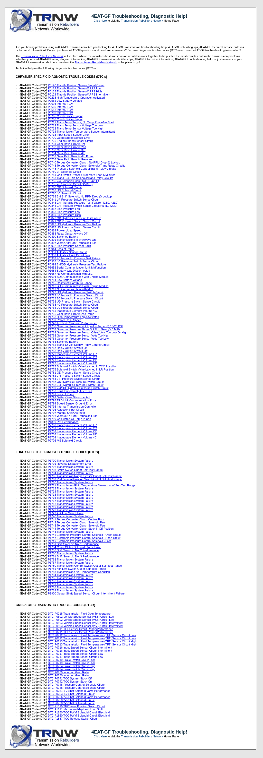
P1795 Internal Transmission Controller (72, 406)
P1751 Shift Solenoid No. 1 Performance (73, 544)
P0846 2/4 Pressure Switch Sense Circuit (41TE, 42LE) (82, 205)
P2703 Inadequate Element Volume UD (72, 434)
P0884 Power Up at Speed (64, 230)
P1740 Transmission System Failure (70, 516)
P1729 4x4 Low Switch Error (65, 513)
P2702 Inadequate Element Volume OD (72, 431)
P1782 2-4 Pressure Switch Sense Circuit (74, 375)
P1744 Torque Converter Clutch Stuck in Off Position (81, 528)
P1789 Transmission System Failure (70, 590)
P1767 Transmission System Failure (70, 562)
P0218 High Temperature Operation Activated (76, 97)
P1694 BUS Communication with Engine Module (78, 276)
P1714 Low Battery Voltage (65, 279)
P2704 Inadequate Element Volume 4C (72, 437)
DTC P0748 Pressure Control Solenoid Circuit (76, 684)
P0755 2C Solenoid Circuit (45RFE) (70, 184)
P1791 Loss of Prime (61, 394)
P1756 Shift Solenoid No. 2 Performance (73, 550)
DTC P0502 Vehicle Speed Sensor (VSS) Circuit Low (81, 616)
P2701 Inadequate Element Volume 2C (72, 428)
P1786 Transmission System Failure (70, 581)
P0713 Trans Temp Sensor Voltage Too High (75, 128)
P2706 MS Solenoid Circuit (64, 440)
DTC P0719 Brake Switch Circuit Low (71, 659)
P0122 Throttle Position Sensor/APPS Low (74, 88)
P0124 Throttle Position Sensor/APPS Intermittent (79, 94)
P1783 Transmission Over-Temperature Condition (79, 571)
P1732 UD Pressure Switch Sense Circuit (74, 301)
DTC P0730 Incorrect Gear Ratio (68, 672)
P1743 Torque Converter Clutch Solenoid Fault (77, 525)
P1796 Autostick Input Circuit (66, 409)
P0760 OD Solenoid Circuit (64, 187)
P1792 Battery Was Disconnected (69, 397)
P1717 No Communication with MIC (70, 289)
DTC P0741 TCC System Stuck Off (70, 678)
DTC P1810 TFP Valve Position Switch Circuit (76, 706)
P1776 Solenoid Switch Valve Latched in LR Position (81, 369)
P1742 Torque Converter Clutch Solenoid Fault (77, 522)
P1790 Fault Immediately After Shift (70, 391)
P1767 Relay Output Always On (67, 347)
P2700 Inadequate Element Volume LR (72, 425)
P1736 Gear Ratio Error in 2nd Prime (71, 313)
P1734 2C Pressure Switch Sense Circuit (73, 307)
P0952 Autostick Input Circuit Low (69, 255)
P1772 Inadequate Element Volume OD (72, 360)
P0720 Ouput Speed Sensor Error (69, 137)
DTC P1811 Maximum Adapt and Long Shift (75, 709)
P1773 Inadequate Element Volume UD (72, 363)
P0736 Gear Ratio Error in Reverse (70, 159)
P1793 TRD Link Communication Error (72, 400)
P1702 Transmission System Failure (70, 466)
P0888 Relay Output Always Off (67, 233)
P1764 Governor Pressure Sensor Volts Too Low (78, 338)
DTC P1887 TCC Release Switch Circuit (73, 718)
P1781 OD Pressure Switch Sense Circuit (74, 372)
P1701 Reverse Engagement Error (69, 463)
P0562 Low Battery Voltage (65, 100)
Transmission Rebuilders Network (142, 20)
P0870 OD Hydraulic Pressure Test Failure (74, 218)
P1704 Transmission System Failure (70, 473)
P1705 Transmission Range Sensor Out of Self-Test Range (84, 476)
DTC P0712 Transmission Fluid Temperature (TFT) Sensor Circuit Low (92, 635)
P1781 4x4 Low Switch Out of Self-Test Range (77, 568)
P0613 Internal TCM (60, 109)
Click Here (100, 20)
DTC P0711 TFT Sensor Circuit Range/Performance (80, 629)
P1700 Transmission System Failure (70, 460)
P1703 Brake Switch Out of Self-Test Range (75, 469)
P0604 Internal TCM (60, 103)
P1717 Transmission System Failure (70, 500)
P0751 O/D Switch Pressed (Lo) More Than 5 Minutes (81, 174)
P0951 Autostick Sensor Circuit (67, 252)
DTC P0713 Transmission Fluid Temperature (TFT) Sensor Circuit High (92, 641)
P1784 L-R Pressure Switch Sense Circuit (74, 378)
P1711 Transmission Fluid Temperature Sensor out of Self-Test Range (91, 485)
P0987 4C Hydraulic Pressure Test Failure (74, 258)
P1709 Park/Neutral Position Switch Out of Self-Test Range (85, 479)
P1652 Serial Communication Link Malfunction (77, 267)
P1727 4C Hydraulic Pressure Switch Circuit (75, 295)
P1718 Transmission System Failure (70, 503)
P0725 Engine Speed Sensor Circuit (70, 140)
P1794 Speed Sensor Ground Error (70, 403)
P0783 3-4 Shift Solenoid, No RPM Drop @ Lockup (80, 196)
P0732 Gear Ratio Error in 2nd (67, 147)
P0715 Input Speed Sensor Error (68, 134)
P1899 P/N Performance (63, 422)
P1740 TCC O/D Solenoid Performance (72, 323)
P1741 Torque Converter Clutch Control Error (76, 519)
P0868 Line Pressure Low (64, 211)
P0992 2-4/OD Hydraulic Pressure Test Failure (77, 264)
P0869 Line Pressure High (64, 215)
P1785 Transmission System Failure (70, 578)
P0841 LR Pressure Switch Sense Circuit (73, 199)
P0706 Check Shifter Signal (65, 119)
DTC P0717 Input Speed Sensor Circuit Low (75, 653)
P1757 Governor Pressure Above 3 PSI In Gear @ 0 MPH (84, 329)
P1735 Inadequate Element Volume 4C (72, 310)
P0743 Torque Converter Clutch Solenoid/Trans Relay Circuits (86, 165)
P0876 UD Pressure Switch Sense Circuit (74, 227)
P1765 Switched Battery (63, 341)
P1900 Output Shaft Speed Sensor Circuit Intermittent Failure (86, 593)
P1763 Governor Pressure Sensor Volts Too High (78, 335)
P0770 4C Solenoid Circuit (64, 193)
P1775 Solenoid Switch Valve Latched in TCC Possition (82, 366)
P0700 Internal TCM (60, 113)
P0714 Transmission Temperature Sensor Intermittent (81, 131)
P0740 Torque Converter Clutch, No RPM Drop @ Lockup (84, 162)
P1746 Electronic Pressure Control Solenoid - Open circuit (84, 534)
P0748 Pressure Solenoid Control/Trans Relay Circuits (82, 168)
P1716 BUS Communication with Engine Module (78, 286)
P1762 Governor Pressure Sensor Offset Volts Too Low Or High (87, 332)
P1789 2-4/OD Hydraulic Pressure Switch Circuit (78, 388)
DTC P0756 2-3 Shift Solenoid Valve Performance (79, 697)
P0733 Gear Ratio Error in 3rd (66, 150)
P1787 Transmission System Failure (70, 584)
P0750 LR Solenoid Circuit (64, 171)
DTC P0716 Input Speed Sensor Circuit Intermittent (80, 647)
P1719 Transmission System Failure (70, 507)
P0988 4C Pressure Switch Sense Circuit (73, 261)
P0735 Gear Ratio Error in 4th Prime (70, 156)
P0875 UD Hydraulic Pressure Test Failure (74, 224)
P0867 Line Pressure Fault (64, 208)
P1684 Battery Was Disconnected (69, 270)
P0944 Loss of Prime (61, 249)
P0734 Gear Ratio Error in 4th (66, 153)
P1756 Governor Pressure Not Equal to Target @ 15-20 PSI (85, 326)
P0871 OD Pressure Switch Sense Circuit (74, 221)
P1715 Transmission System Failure (70, 494)
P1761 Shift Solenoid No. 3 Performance (73, 556)
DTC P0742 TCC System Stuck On (70, 681)
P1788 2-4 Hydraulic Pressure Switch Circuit (75, 384)
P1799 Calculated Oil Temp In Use (69, 418)
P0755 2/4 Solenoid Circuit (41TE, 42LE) (73, 181)
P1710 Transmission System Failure (70, 482)
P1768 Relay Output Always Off (67, 350)
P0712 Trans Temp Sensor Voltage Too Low (75, 125)
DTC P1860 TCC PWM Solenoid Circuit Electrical (79, 712)
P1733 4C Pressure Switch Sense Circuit (73, 304)
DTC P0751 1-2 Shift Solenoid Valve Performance (79, 690)
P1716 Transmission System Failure (70, 497)
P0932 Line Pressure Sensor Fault (69, 245)
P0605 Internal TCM (60, 106)
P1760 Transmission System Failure (70, 553)
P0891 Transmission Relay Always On (72, 239)
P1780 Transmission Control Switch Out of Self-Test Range (85, 565)
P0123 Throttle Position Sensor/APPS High (75, 91)
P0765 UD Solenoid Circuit (64, 190)
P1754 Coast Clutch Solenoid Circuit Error (74, 547)
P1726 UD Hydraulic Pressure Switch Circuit (75, 292)
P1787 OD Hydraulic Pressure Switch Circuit (76, 381)
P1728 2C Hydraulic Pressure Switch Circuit (75, 298)
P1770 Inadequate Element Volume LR (72, 354)
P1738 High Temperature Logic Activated (73, 316)
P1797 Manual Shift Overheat (66, 412)
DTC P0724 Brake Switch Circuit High (71, 666)
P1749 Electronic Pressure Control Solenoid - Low (79, 540)
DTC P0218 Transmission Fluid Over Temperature (79, 613)
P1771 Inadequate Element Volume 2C (72, 357)
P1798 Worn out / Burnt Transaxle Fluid (72, 415)
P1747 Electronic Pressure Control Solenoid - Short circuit (84, 537)
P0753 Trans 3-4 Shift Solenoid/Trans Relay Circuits (80, 177)
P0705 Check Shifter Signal (65, 116)
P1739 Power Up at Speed (64, 320)
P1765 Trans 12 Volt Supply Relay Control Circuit (78, 344)
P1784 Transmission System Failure (70, 574)
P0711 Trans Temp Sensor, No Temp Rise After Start (81, 122)
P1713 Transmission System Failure (70, 488)
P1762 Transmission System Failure (70, 559)
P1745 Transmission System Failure (70, 531)
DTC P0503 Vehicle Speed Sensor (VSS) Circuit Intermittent (85, 622)
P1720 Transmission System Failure (70, 510)
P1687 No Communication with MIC (70, 273)
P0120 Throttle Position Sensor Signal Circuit (76, 85)
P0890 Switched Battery (63, 236)
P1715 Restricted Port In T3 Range (70, 283)
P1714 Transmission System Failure (70, 491)
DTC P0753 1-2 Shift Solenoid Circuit (71, 693)
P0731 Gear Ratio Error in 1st (66, 143)
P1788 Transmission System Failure (70, 587)
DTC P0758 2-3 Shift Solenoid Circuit (71, 700)
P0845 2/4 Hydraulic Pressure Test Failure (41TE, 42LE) (83, 202)
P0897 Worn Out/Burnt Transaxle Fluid (72, 242)
